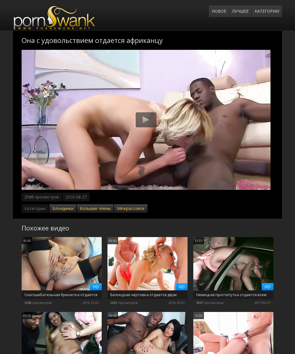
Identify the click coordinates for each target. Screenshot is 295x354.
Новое (219, 11)
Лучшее (240, 11)
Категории (267, 11)
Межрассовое (131, 208)
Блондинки (62, 208)
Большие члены (95, 208)
